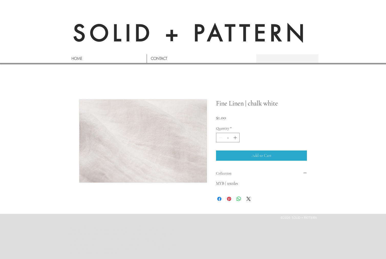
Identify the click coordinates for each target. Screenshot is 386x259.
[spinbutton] (227, 137)
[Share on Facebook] (219, 199)
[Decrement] (220, 137)
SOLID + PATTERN (190, 33)
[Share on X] (248, 199)
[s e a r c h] (285, 58)
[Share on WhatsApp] (239, 199)
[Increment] (235, 137)
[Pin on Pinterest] (229, 199)
